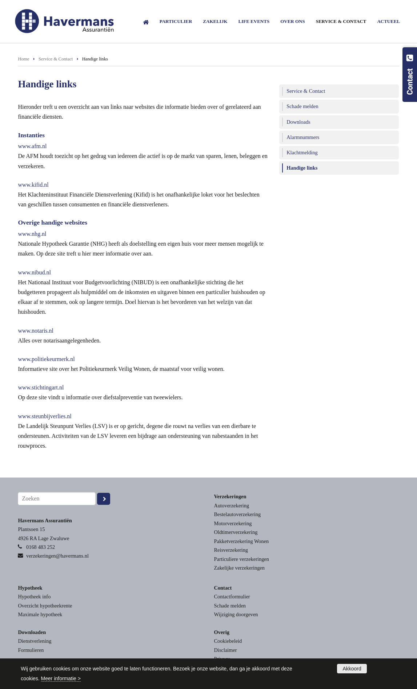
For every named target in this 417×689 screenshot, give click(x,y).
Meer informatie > (61, 678)
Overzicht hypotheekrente (45, 606)
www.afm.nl (32, 146)
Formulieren (31, 650)
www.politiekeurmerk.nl (46, 359)
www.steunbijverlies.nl (44, 416)
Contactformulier (232, 596)
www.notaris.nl (35, 331)
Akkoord (351, 669)
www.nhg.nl (32, 234)
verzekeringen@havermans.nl (57, 556)
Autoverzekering (231, 505)
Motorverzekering (233, 523)
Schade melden (230, 606)
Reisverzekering (231, 550)
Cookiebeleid (228, 641)
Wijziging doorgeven (236, 614)
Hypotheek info (34, 596)
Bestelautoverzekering (237, 514)
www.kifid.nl (33, 185)
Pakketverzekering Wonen (241, 541)
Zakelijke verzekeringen (239, 568)
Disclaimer (225, 650)
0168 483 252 (40, 547)
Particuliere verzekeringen (241, 559)
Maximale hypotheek (40, 614)
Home (23, 59)
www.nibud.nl (34, 272)
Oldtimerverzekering (236, 532)
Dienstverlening (34, 641)
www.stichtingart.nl (41, 387)
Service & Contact (56, 59)
